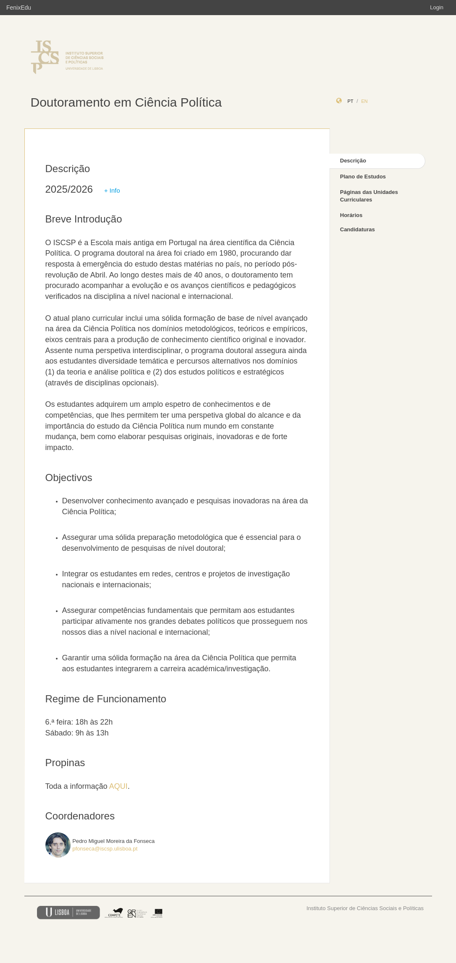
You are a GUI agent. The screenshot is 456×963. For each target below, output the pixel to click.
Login (436, 7)
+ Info (112, 190)
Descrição (353, 160)
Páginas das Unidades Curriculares (369, 196)
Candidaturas (357, 229)
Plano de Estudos (363, 176)
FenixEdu (18, 7)
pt (350, 101)
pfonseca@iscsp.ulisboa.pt (104, 848)
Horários (351, 215)
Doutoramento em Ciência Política (126, 102)
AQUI (118, 786)
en (364, 101)
